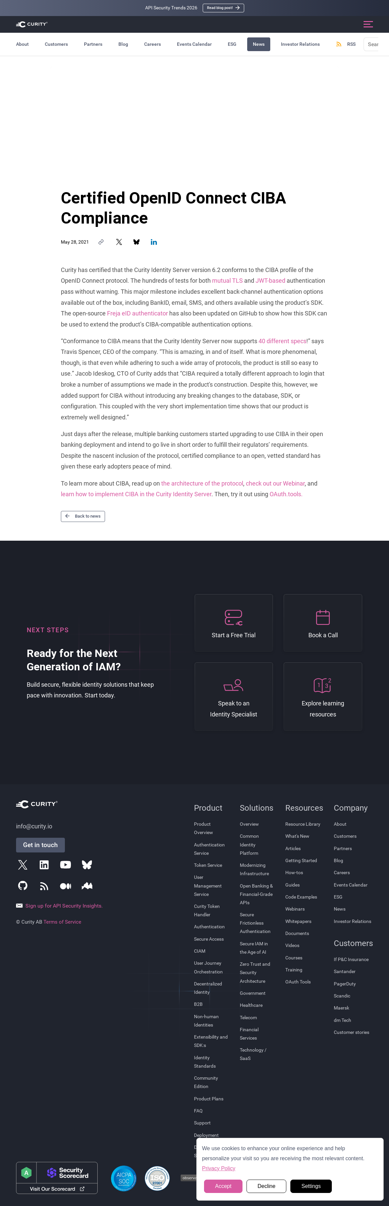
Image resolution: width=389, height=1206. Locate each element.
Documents (297, 933)
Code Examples (301, 897)
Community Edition (206, 1082)
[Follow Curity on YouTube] (67, 866)
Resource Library (302, 824)
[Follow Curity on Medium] (67, 888)
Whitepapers (298, 921)
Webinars (295, 909)
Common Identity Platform (249, 844)
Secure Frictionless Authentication (255, 923)
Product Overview (203, 828)
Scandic (342, 995)
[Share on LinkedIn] (154, 242)
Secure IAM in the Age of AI (254, 948)
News (259, 44)
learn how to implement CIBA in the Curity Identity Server (136, 494)
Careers (152, 44)
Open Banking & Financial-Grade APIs (256, 894)
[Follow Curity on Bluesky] (88, 866)
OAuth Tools (298, 981)
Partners (93, 44)
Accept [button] (223, 1186)
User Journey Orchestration (208, 967)
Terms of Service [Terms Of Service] (62, 922)
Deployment (206, 1135)
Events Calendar (194, 44)
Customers (56, 44)
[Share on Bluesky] (136, 242)
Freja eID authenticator (137, 313)
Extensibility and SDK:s (211, 1041)
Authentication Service (209, 849)
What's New (297, 836)
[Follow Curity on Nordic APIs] (88, 888)
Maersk (341, 1008)
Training (293, 969)
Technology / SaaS (253, 1054)
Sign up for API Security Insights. (59, 906)
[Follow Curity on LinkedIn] (45, 866)
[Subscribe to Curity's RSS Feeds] (45, 888)
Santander (345, 971)
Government (253, 993)
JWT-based (270, 280)
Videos (292, 945)
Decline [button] (266, 1186)
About (22, 44)
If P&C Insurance (351, 959)
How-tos (294, 872)
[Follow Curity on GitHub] (24, 888)
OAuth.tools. (286, 494)
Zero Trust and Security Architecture (255, 972)
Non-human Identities (206, 1021)
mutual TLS (227, 280)
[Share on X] (119, 242)
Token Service (208, 865)
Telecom (248, 1017)
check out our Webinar (275, 483)
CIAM (199, 951)
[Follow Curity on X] (24, 866)
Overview (249, 824)
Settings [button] (311, 1186)
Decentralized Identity (208, 988)
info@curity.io (34, 826)
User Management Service (208, 886)
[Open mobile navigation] (368, 24)
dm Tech (342, 1020)
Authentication (209, 926)
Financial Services (249, 1034)
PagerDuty (345, 983)
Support (202, 1122)
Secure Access (209, 939)
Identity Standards (205, 1062)
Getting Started (301, 860)
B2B (198, 1004)
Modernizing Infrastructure (254, 869)
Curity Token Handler (207, 910)
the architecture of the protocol (202, 483)
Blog (123, 44)
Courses (293, 957)
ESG (232, 44)
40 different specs (282, 341)
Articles (293, 848)
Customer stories (351, 1032)
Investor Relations (300, 44)
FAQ (198, 1110)
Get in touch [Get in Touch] (40, 845)
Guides (292, 885)
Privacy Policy (218, 1168)
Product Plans (208, 1098)
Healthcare (251, 1005)
